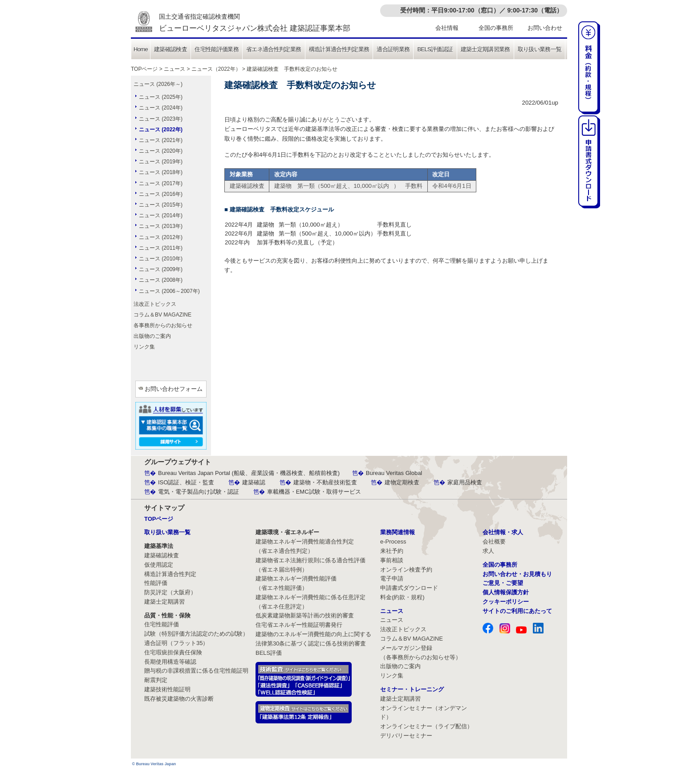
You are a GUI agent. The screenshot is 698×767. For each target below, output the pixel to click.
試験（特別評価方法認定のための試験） (196, 633)
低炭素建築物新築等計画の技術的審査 (305, 615)
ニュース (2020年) (161, 151)
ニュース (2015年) (161, 205)
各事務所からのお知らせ (163, 325)
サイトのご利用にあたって (517, 611)
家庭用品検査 (464, 482)
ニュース (174, 69)
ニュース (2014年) (161, 215)
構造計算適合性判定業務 (339, 49)
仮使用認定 (158, 564)
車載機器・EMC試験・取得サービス (314, 491)
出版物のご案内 (152, 336)
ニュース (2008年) (161, 280)
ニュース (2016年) (161, 194)
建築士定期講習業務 (485, 49)
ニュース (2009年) (161, 269)
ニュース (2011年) (161, 248)
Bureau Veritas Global (394, 473)
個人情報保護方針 (506, 592)
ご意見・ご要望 (503, 583)
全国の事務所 (496, 27)
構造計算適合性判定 (170, 574)
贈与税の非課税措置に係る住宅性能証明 (196, 670)
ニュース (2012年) (161, 237)
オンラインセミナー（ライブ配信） (426, 726)
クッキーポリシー (506, 601)
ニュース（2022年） (216, 69)
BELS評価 (269, 652)
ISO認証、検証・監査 (186, 482)
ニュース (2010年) (161, 259)
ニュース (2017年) (161, 183)
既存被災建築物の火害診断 (179, 698)
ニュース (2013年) (161, 226)
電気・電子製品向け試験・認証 (198, 491)
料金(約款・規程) (402, 597)
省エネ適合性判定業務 (273, 49)
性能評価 (155, 583)
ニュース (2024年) (161, 108)
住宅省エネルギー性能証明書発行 (299, 624)
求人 (488, 551)
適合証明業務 (393, 49)
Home (141, 49)
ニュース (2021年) (161, 140)
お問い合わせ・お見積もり (517, 574)
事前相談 (391, 560)
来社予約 (391, 551)
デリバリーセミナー (406, 735)
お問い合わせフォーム (174, 389)
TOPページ (144, 69)
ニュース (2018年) (161, 172)
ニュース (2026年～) (158, 84)
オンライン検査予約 (406, 569)
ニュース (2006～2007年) (169, 291)
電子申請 (391, 578)
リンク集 (144, 347)
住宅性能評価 (161, 624)
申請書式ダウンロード (409, 587)
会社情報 (447, 27)
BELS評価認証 (435, 49)
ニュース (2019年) (161, 161)
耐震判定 (155, 680)
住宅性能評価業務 (217, 49)
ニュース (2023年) (161, 119)
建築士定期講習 (164, 601)
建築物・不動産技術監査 (325, 482)
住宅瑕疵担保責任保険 (173, 652)
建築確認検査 (170, 49)
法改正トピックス (155, 304)
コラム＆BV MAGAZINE (162, 315)
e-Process (393, 541)
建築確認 (253, 482)
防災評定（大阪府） (170, 592)
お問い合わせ (545, 27)
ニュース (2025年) (161, 97)
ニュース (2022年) (161, 129)
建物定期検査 (402, 482)
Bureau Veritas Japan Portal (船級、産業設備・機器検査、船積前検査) (249, 473)
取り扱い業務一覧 (540, 49)
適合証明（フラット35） (176, 643)
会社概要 (494, 541)
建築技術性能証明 (167, 689)
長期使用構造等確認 (170, 661)
